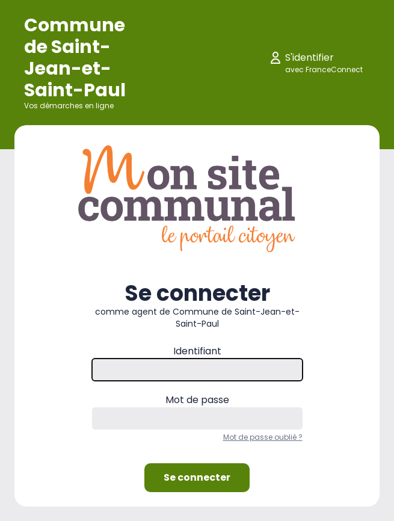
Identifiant (197, 351)
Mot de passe (197, 400)
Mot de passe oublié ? (263, 437)
